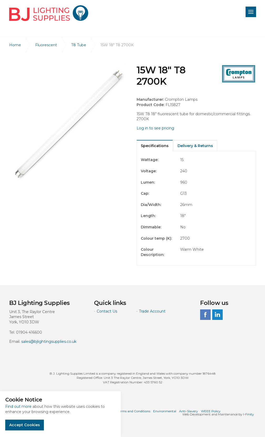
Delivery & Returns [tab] (195, 145)
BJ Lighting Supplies (48, 13)
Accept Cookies (24, 425)
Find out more (18, 406)
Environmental (164, 411)
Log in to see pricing (155, 128)
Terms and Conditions (133, 411)
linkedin (217, 314)
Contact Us (107, 311)
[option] (69, 124)
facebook (205, 314)
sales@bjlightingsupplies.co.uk (48, 341)
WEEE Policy (211, 411)
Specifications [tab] (155, 145)
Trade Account (152, 311)
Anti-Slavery (188, 411)
